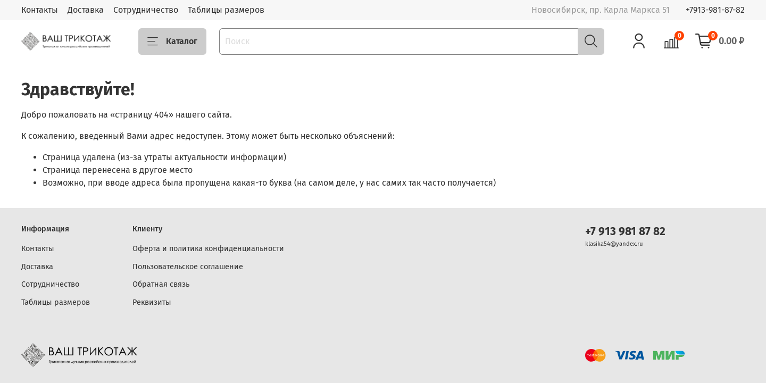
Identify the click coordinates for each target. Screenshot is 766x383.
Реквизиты (151, 302)
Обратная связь (160, 284)
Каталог (172, 41)
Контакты (39, 10)
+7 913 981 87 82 (625, 231)
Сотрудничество (145, 10)
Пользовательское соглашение (187, 266)
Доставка (86, 10)
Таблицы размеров (226, 10)
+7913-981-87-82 (715, 10)
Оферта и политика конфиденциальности (208, 248)
